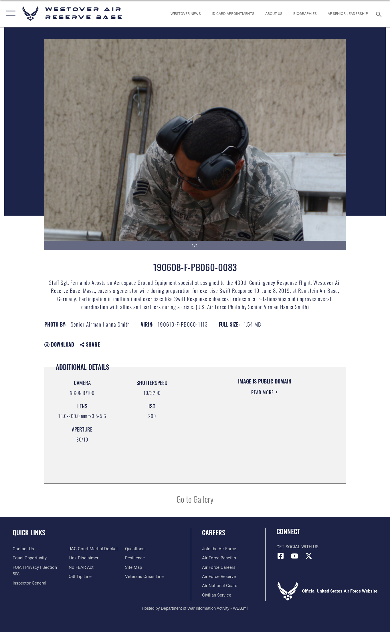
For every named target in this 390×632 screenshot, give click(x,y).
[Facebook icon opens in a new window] (280, 556)
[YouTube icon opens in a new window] (294, 556)
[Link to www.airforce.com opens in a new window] (219, 548)
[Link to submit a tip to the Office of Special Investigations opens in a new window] (80, 576)
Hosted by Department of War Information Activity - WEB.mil (195, 608)
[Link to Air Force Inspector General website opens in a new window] (29, 583)
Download (59, 344)
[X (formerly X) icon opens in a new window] (308, 556)
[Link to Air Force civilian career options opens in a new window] (216, 595)
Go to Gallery (195, 499)
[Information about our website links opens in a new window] (83, 558)
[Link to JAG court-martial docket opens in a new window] (93, 548)
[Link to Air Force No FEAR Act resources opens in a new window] (81, 567)
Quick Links (29, 532)
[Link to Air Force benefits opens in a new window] (219, 558)
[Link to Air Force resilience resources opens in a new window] (135, 558)
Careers (213, 532)
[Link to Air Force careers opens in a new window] (218, 567)
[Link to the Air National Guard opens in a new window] (219, 585)
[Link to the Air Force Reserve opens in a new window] (219, 576)
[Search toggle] (380, 13)
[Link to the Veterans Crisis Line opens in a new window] (144, 576)
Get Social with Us (297, 546)
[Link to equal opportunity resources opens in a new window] (30, 558)
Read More (263, 392)
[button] (9, 13)
